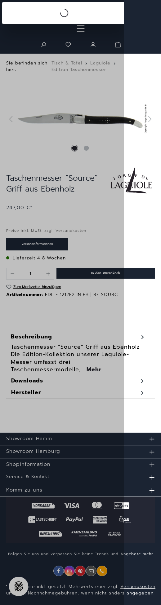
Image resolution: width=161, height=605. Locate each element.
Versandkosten (137, 586)
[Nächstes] (150, 119)
